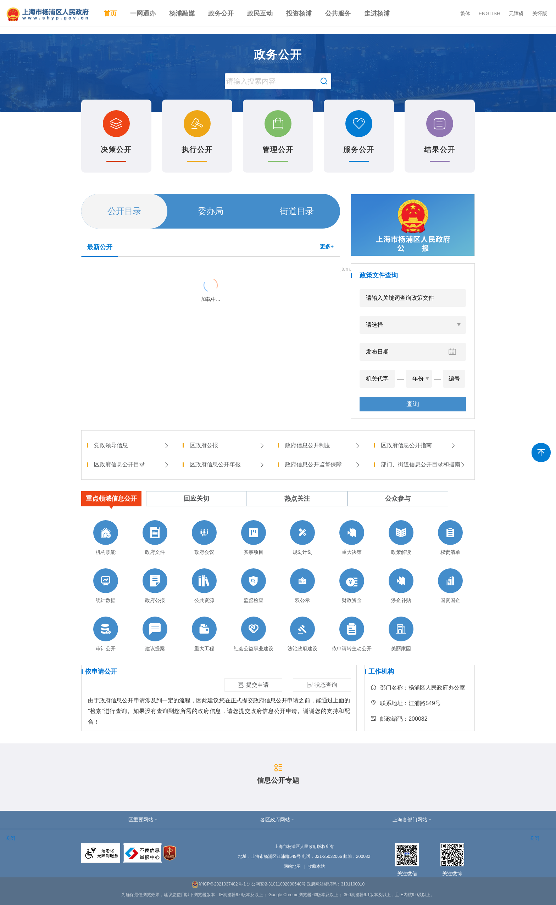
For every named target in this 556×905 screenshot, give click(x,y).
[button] (143, 819)
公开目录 (124, 211)
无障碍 (516, 13)
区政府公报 (227, 445)
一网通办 (143, 13)
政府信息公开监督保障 (322, 464)
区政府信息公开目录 (131, 464)
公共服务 (338, 13)
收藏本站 (316, 866)
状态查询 (322, 685)
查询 (412, 403)
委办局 (210, 211)
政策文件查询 (379, 275)
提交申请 (253, 685)
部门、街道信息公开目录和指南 (423, 464)
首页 (110, 13)
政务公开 (221, 13)
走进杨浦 (377, 13)
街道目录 (297, 211)
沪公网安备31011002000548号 (276, 884)
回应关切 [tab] (196, 498)
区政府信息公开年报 (227, 464)
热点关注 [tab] (297, 498)
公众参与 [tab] (398, 498)
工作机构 (381, 671)
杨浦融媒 (182, 13)
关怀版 (539, 13)
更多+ (327, 246)
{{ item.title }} (101, 268)
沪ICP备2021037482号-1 (218, 884)
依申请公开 (101, 671)
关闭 (10, 838)
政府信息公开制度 (322, 445)
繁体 (465, 13)
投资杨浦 (299, 13)
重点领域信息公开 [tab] (111, 498)
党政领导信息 (131, 445)
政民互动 (260, 13)
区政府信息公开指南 (418, 445)
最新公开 (99, 247)
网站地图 (292, 866)
